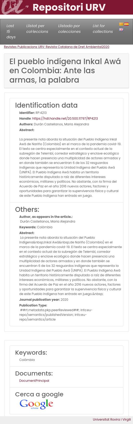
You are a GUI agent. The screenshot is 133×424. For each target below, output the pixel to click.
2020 (105, 47)
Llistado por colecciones (69, 28)
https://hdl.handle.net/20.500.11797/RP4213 (65, 118)
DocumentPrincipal (34, 380)
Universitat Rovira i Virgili (112, 419)
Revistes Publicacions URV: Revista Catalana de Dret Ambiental (53, 47)
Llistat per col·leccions (37, 28)
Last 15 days (11, 31)
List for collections (103, 28)
